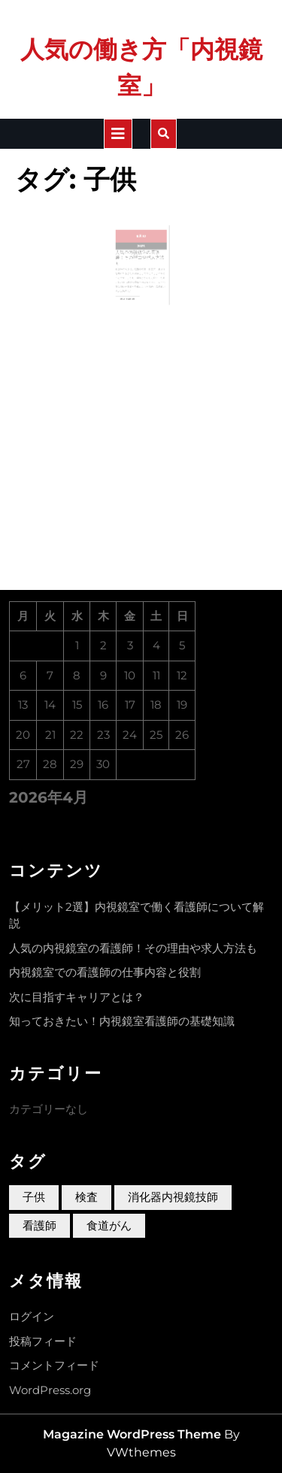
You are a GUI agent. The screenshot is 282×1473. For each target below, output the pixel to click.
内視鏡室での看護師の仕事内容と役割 (105, 972)
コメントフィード (54, 1365)
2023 (141, 254)
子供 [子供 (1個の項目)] (34, 1197)
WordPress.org (50, 1390)
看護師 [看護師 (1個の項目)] (39, 1225)
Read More (132, 297)
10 (143, 246)
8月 (139, 246)
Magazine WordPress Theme (132, 1434)
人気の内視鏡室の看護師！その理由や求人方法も (139, 264)
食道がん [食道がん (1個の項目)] (109, 1225)
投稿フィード (43, 1341)
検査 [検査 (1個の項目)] (86, 1197)
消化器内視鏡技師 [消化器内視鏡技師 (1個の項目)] (173, 1197)
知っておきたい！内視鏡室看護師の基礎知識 (122, 1021)
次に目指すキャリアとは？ (76, 997)
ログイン (31, 1316)
